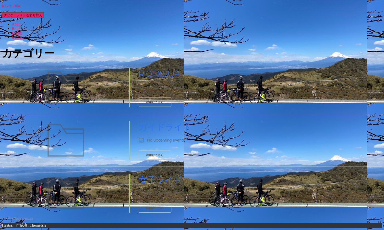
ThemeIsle (38, 225)
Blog (15, 28)
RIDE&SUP (159, 74)
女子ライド (160, 180)
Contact (18, 37)
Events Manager (24, 218)
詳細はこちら (155, 102)
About (17, 24)
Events (17, 33)
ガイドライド (165, 127)
